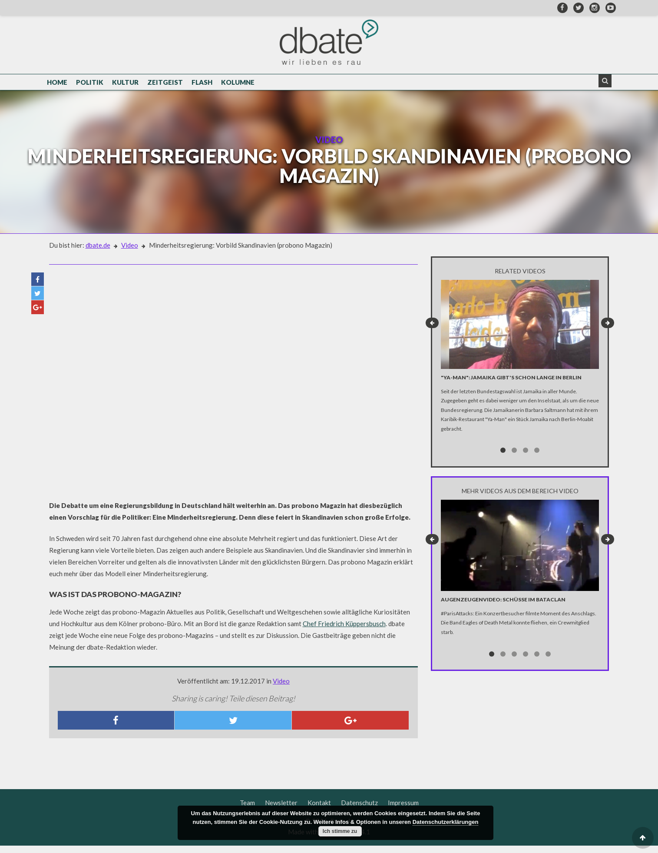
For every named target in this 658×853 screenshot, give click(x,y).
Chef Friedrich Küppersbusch (344, 631)
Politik (89, 83)
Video (129, 252)
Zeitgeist (165, 83)
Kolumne (238, 83)
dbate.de (98, 252)
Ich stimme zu (340, 831)
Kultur (125, 83)
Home (57, 83)
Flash (202, 83)
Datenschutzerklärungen (446, 822)
